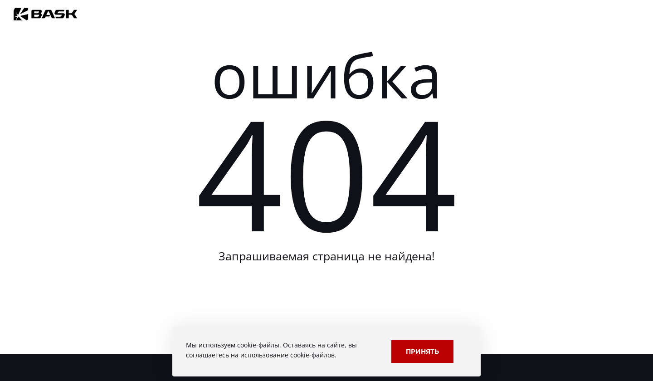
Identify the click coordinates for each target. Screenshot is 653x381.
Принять (422, 351)
